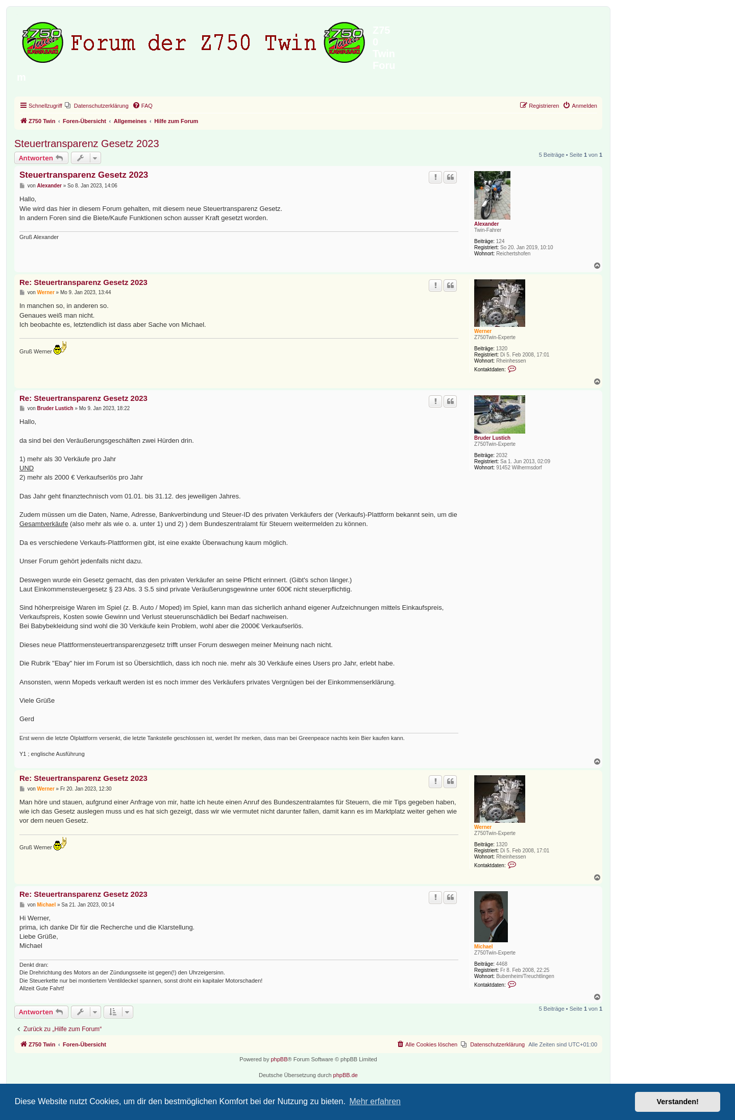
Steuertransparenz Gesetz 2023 (86, 143)
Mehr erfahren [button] (375, 1101)
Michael (483, 946)
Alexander (486, 224)
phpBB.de (345, 1075)
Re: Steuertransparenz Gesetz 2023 (83, 282)
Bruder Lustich (492, 438)
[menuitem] (97, 106)
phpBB (279, 1059)
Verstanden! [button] (678, 1102)
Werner (483, 331)
